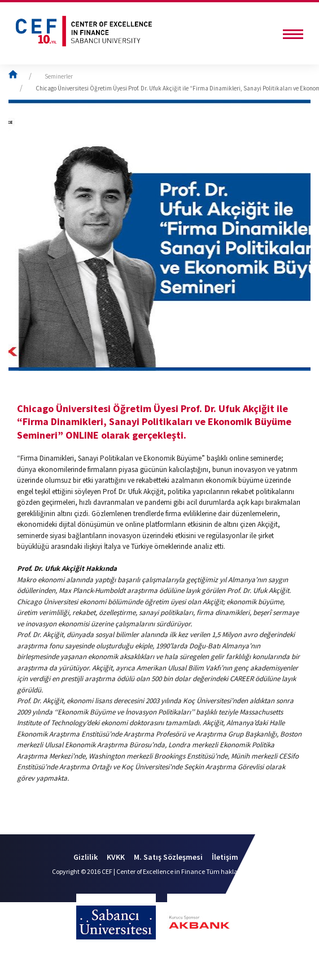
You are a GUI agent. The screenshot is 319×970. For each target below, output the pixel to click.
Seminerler (59, 76)
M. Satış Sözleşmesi (168, 857)
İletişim (225, 857)
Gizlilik (85, 857)
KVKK (116, 857)
